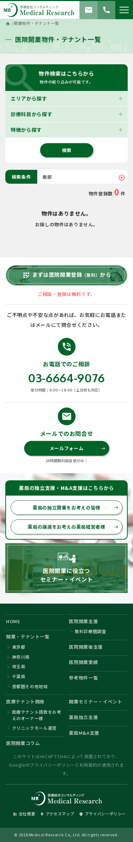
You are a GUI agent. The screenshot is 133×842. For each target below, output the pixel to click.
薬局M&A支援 (84, 732)
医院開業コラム (23, 743)
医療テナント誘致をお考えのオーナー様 (36, 715)
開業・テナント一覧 (28, 636)
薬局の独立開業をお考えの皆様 (75, 507)
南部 (47, 177)
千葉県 (19, 676)
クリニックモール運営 (34, 728)
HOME (13, 621)
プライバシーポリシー (52, 765)
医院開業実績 (83, 662)
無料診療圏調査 (90, 631)
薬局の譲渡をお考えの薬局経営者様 (73, 526)
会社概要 (24, 813)
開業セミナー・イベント (95, 701)
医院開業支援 (83, 621)
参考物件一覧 (83, 677)
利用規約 (88, 765)
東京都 (19, 647)
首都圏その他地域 (30, 686)
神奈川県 (21, 657)
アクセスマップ (57, 813)
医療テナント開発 (25, 701)
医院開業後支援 (86, 646)
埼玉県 (19, 666)
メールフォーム (77, 448)
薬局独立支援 (83, 717)
